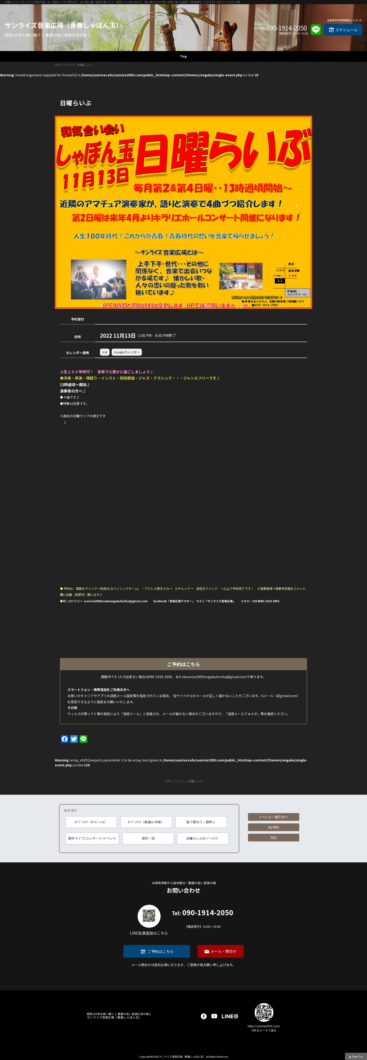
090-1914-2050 (287, 28)
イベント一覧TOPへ (273, 817)
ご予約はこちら (160, 951)
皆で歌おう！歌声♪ (201, 822)
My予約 (273, 827)
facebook (204, 1016)
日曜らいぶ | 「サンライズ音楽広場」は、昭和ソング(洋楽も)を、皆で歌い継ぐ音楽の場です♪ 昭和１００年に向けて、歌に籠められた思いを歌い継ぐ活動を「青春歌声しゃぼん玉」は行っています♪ (121, 2)
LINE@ (230, 1016)
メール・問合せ (223, 951)
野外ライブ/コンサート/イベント (92, 838)
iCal (104, 352)
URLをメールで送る (264, 1030)
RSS (274, 837)
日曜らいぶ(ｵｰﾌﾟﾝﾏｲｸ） (203, 838)
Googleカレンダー (126, 352)
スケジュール (346, 30)
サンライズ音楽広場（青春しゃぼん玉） (63, 25)
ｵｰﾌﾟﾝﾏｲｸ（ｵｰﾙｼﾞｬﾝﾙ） (91, 822)
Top (183, 56)
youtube (214, 1016)
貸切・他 (148, 838)
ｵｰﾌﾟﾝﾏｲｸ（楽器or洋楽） (146, 822)
